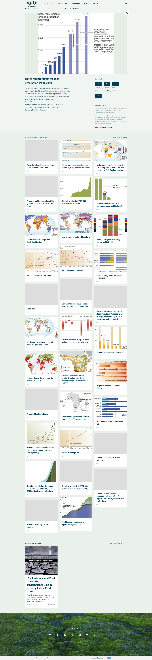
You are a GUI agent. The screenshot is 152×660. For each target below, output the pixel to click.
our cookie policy (98, 658)
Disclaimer (79, 641)
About (95, 3)
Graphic (30, 9)
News (86, 3)
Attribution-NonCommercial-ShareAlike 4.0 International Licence (99, 646)
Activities (47, 3)
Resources (75, 3)
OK (109, 658)
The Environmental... (40, 9)
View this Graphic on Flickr (104, 127)
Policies (86, 641)
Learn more (115, 658)
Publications (61, 3)
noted (50, 646)
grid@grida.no (115, 121)
